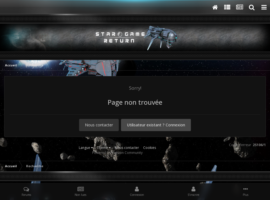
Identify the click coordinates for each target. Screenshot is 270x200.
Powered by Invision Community (117, 152)
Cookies (149, 147)
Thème (104, 147)
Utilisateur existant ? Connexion (156, 125)
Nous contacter (99, 125)
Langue (86, 147)
